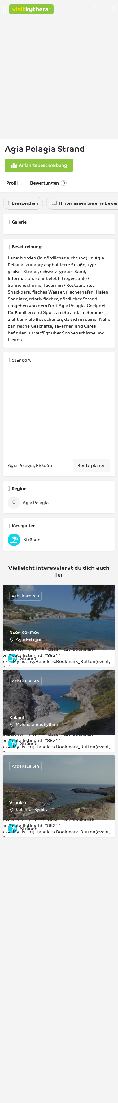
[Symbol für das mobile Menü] (4, 9)
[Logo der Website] (32, 9)
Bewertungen (48, 183)
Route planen (91, 465)
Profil (12, 183)
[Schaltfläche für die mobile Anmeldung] (95, 9)
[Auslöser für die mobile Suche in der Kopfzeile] (113, 9)
